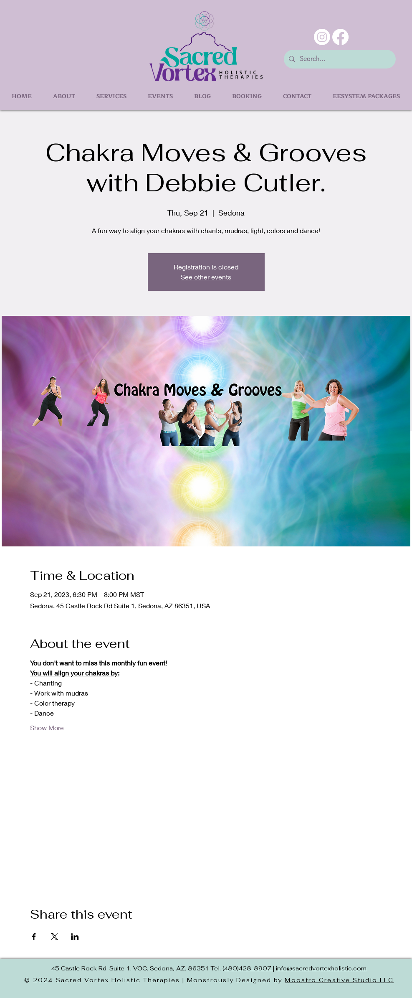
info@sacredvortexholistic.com (321, 968)
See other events (206, 277)
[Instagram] (322, 37)
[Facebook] (340, 37)
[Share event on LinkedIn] (75, 936)
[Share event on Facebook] (34, 936)
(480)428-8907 (247, 968)
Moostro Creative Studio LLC (339, 980)
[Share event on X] (54, 936)
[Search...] (339, 59)
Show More (47, 727)
